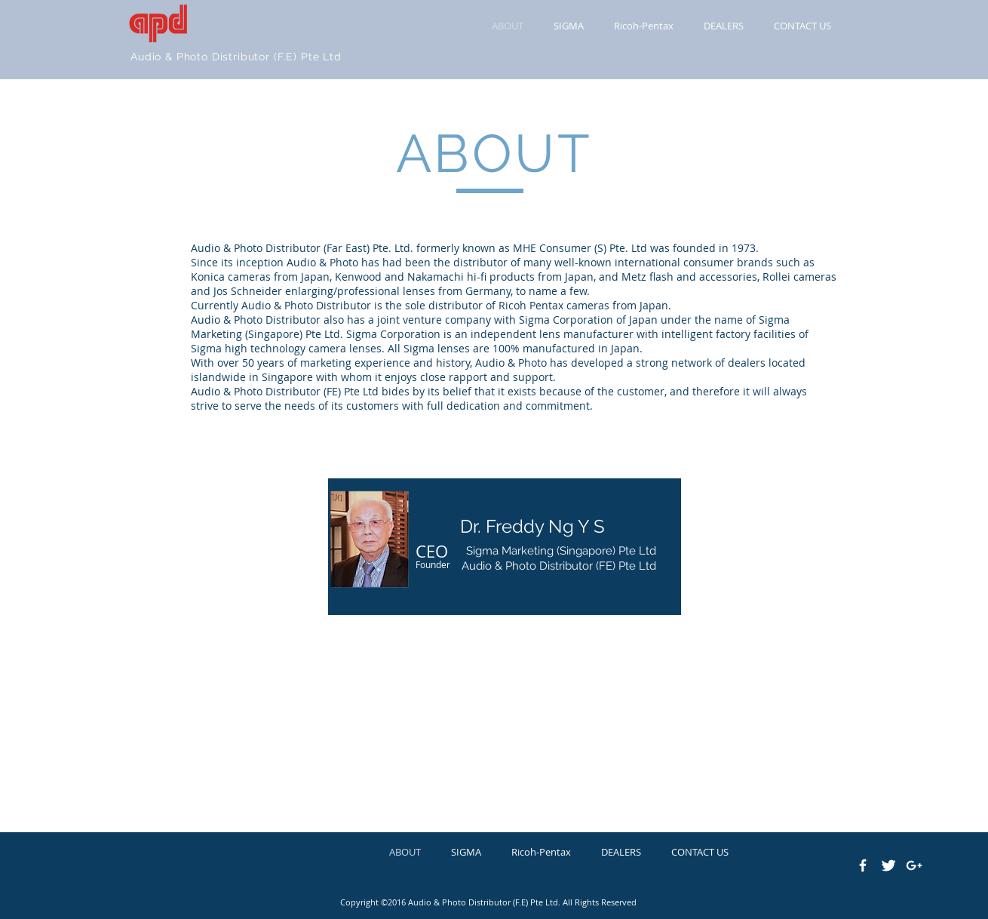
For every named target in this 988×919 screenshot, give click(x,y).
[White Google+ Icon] (914, 865)
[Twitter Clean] (888, 865)
